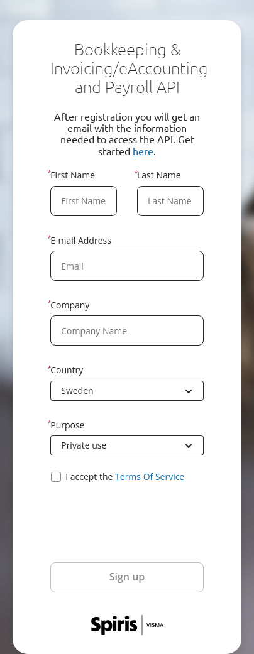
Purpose (67, 425)
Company (69, 305)
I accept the (124, 476)
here (143, 150)
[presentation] (145, 522)
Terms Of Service (149, 476)
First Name (72, 175)
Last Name (159, 175)
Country (66, 370)
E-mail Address (80, 240)
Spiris (127, 625)
